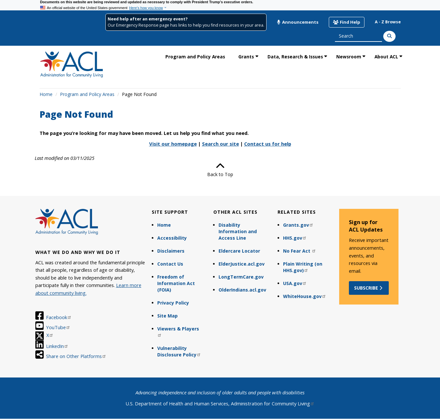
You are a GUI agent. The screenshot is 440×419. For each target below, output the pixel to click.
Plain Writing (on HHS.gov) (302, 267)
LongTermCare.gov (241, 277)
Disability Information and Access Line (238, 231)
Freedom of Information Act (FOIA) (176, 283)
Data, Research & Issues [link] (295, 57)
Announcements (297, 22)
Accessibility (172, 238)
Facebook (59, 317)
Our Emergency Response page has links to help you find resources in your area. (186, 25)
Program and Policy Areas (87, 94)
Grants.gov (298, 225)
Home (46, 94)
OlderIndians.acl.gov (242, 290)
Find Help (346, 22)
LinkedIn (57, 346)
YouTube (58, 327)
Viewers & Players (178, 331)
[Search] (389, 36)
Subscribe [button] (369, 288)
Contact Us (170, 264)
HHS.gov (295, 238)
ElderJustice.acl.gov (242, 264)
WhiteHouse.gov (304, 296)
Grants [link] (246, 57)
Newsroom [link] (348, 57)
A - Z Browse (388, 22)
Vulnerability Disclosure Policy (179, 351)
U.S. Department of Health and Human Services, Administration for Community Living (220, 403)
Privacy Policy (173, 303)
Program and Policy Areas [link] (195, 57)
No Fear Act (299, 251)
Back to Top (220, 169)
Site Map (167, 316)
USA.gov (295, 283)
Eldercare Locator (239, 251)
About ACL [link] (386, 57)
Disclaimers (170, 251)
